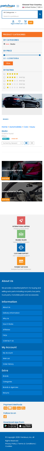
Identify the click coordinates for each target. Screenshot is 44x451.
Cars (26, 127)
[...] (20, 16)
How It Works (8, 324)
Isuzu (32, 127)
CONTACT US (8, 341)
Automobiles (15, 127)
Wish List (19, 22)
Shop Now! (5, 178)
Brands (5, 376)
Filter (8, 63)
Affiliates (6, 329)
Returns (6, 393)
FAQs (5, 335)
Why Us (6, 318)
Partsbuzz (24, 437)
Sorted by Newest (12, 143)
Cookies (8, 446)
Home (4, 127)
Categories (7, 381)
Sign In (13, 22)
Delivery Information (11, 313)
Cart (25, 22)
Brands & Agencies (10, 387)
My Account (8, 353)
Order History (8, 364)
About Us (6, 307)
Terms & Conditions (26, 443)
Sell (30, 22)
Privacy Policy (11, 443)
